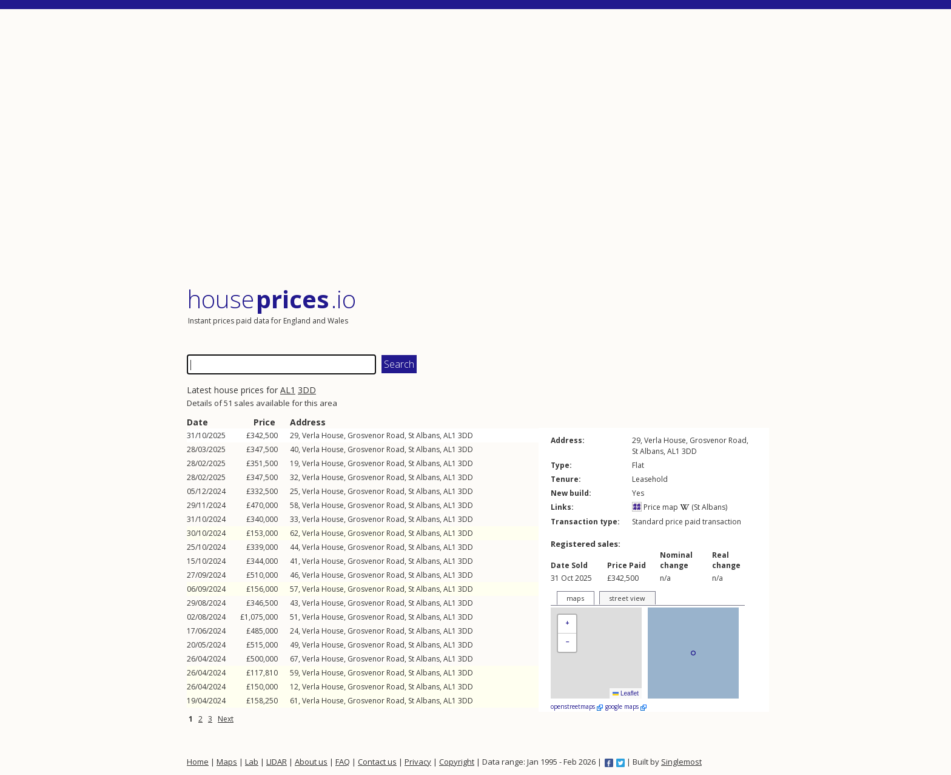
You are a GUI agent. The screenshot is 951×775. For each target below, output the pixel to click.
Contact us (377, 761)
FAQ (342, 761)
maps (575, 598)
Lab (251, 761)
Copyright (456, 761)
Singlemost (681, 761)
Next (226, 719)
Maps (227, 761)
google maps (626, 706)
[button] (567, 624)
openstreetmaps (577, 706)
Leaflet (626, 693)
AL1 (287, 390)
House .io (271, 299)
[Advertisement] (478, 148)
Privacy (418, 761)
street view (627, 598)
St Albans (424, 435)
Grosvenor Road (376, 435)
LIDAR (276, 761)
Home (198, 761)
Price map (655, 507)
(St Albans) (703, 507)
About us (311, 761)
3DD (307, 390)
